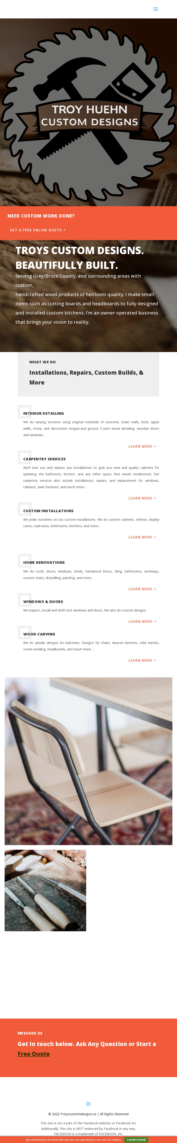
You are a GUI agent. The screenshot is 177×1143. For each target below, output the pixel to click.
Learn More (141, 446)
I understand (136, 1140)
